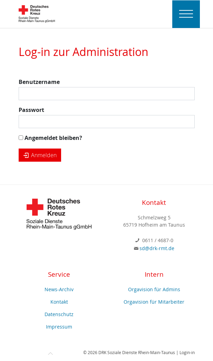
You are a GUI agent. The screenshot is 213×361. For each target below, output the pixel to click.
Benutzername (39, 82)
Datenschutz (59, 314)
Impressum (59, 326)
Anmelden (40, 155)
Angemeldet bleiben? (50, 138)
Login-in (187, 352)
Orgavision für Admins (154, 289)
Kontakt (59, 301)
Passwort (31, 110)
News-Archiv (59, 289)
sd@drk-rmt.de (156, 248)
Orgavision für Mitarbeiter (154, 301)
